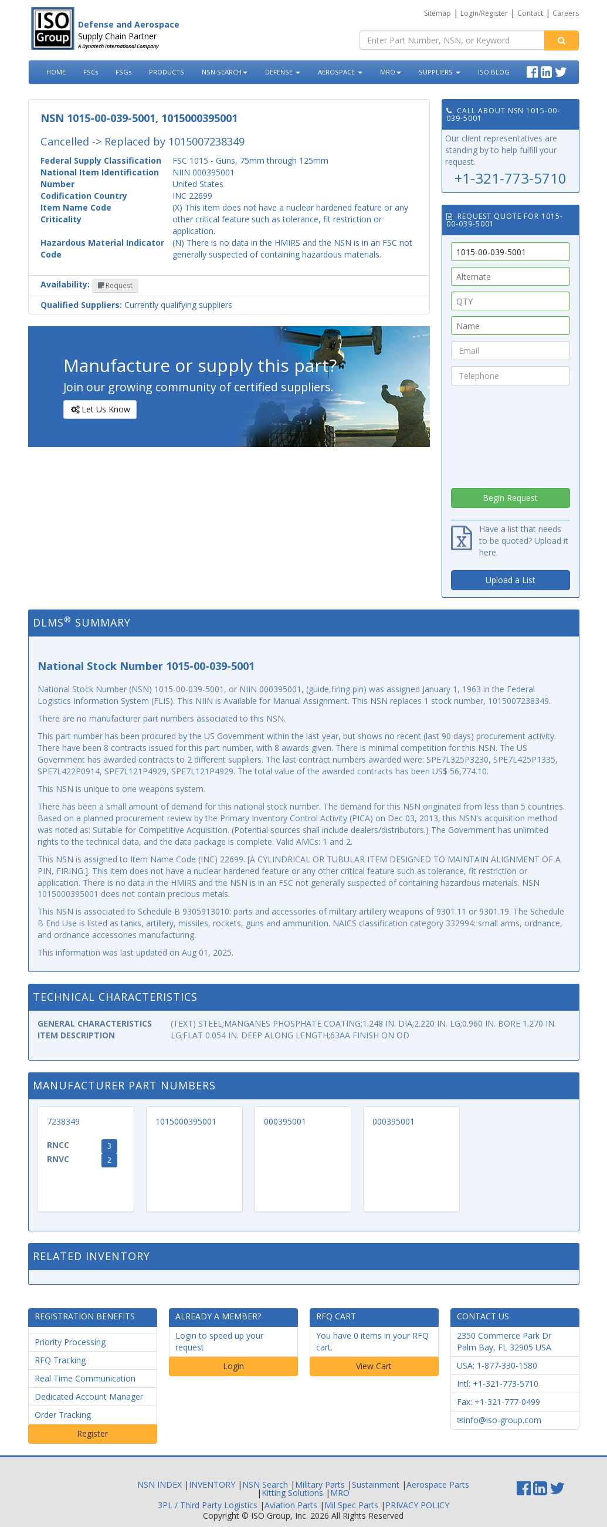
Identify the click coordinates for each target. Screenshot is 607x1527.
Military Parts (320, 1484)
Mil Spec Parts (351, 1505)
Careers (565, 13)
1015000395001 (185, 1121)
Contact (530, 13)
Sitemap (437, 13)
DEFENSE (282, 71)
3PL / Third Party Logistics (207, 1505)
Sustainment (375, 1484)
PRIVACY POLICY (417, 1505)
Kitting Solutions (292, 1492)
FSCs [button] (90, 71)
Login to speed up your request (219, 1341)
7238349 (63, 1121)
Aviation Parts (290, 1505)
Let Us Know (99, 409)
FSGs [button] (123, 71)
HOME (56, 71)
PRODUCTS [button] (166, 71)
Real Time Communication (85, 1378)
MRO (390, 71)
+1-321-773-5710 (511, 178)
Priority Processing (70, 1341)
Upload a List (510, 579)
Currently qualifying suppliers (136, 304)
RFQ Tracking (60, 1360)
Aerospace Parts (437, 1484)
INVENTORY (212, 1484)
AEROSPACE (340, 71)
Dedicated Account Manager (89, 1396)
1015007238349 (206, 141)
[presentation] (510, 433)
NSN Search (265, 1484)
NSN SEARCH (224, 71)
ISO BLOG (494, 71)
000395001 (285, 1121)
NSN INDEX (159, 1484)
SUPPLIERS (439, 71)
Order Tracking (63, 1414)
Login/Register (484, 13)
